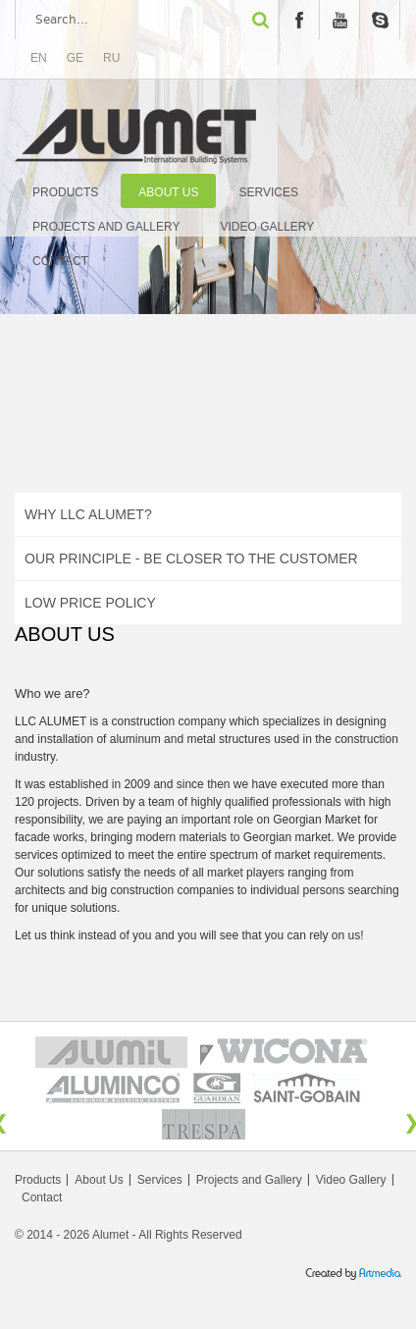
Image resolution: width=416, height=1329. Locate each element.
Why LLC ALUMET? (88, 514)
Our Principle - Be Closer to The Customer (191, 558)
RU (111, 58)
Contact (60, 261)
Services (267, 192)
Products (65, 192)
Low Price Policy (90, 603)
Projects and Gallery (106, 227)
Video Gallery (268, 227)
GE (75, 58)
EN (38, 58)
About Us (168, 192)
